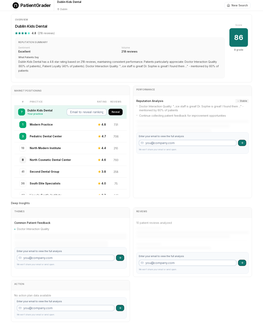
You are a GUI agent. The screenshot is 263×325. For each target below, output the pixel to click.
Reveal (116, 111)
